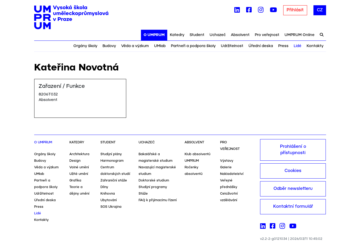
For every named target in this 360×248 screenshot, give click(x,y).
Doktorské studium (154, 180)
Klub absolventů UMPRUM (197, 157)
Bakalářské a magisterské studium (156, 157)
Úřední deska (261, 46)
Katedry (177, 35)
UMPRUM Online (300, 35)
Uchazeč (218, 35)
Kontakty (315, 46)
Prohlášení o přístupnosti (293, 150)
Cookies (293, 171)
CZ (320, 10)
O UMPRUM (154, 35)
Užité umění (78, 174)
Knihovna (107, 193)
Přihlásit (295, 10)
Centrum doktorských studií (115, 170)
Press (283, 46)
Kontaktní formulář (293, 207)
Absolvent (240, 35)
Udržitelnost (232, 46)
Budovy (109, 46)
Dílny (104, 187)
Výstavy (226, 160)
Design (74, 160)
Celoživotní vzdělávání (229, 197)
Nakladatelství (232, 174)
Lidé (297, 46)
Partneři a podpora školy (193, 46)
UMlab (160, 46)
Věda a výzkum (135, 46)
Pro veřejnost (267, 35)
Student (197, 35)
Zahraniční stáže (113, 180)
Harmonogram (112, 160)
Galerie (226, 167)
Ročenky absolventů (193, 170)
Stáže (143, 193)
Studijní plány (111, 154)
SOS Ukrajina (110, 206)
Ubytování (108, 200)
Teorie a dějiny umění (79, 190)
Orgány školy (85, 46)
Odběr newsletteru (293, 189)
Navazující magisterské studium (157, 170)
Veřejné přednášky (228, 184)
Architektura (79, 154)
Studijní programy (153, 187)
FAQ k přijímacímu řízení (158, 200)
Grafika (75, 180)
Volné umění (79, 167)
